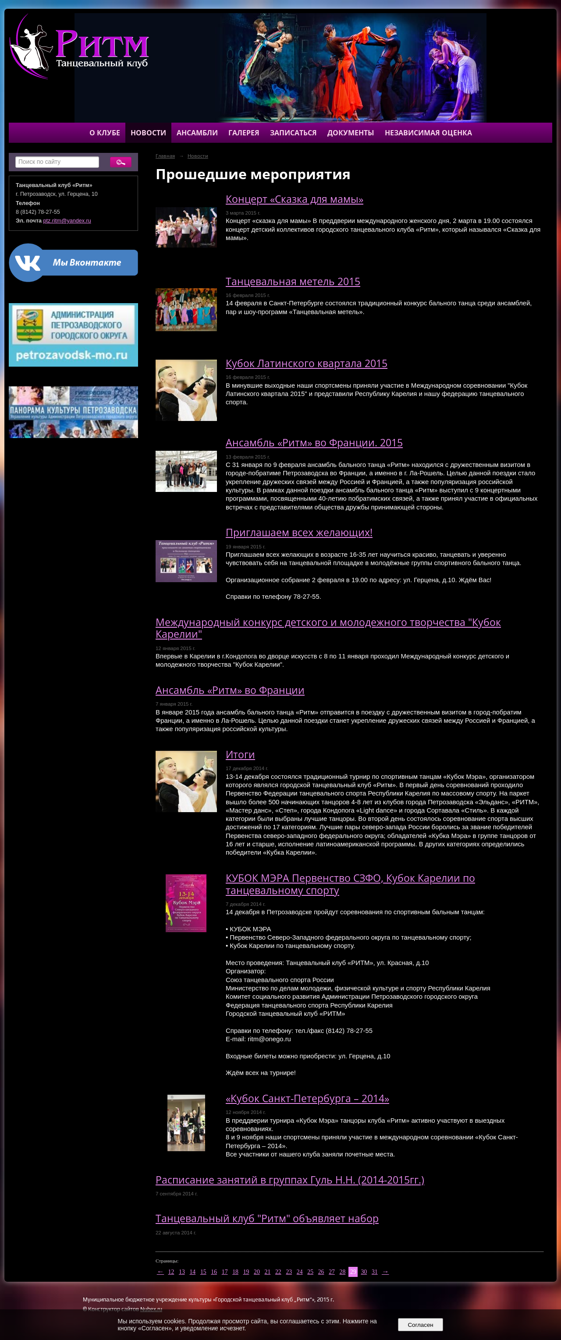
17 (225, 1272)
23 (289, 1272)
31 (375, 1272)
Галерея (243, 133)
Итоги (240, 754)
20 (257, 1272)
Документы (350, 133)
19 (246, 1272)
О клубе (104, 133)
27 (332, 1272)
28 (343, 1272)
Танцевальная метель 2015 (293, 281)
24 (300, 1272)
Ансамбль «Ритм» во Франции (230, 690)
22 (278, 1272)
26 (321, 1272)
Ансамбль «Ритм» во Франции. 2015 (314, 442)
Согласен (421, 1325)
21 (268, 1272)
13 (182, 1272)
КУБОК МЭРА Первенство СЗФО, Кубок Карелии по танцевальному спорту (350, 884)
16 (214, 1272)
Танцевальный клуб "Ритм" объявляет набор (267, 1218)
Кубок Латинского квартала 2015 (306, 363)
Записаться (293, 133)
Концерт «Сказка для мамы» (294, 199)
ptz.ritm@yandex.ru (67, 221)
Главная (165, 156)
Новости (148, 133)
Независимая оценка (428, 133)
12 (171, 1272)
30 (364, 1272)
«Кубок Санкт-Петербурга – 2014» (307, 1098)
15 (203, 1272)
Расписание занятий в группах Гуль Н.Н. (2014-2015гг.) (290, 1180)
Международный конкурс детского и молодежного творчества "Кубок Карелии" (328, 628)
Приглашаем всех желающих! (299, 532)
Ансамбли (197, 133)
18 (235, 1272)
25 (310, 1272)
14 (192, 1272)
